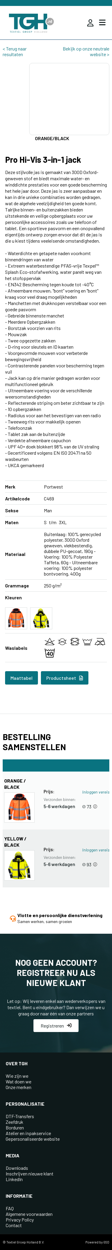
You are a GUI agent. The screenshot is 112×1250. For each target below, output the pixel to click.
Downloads (17, 1168)
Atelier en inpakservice (28, 1133)
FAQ (10, 1208)
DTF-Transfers (20, 1116)
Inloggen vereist (96, 791)
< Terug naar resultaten (15, 51)
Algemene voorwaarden (29, 1214)
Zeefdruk (14, 1122)
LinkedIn (14, 1179)
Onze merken (18, 1087)
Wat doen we (18, 1081)
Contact (14, 1225)
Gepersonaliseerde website (33, 1139)
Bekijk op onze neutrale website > (86, 51)
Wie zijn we (17, 1076)
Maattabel (21, 678)
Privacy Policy (20, 1219)
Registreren (56, 1025)
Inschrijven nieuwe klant (29, 1173)
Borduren (15, 1127)
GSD (106, 1242)
